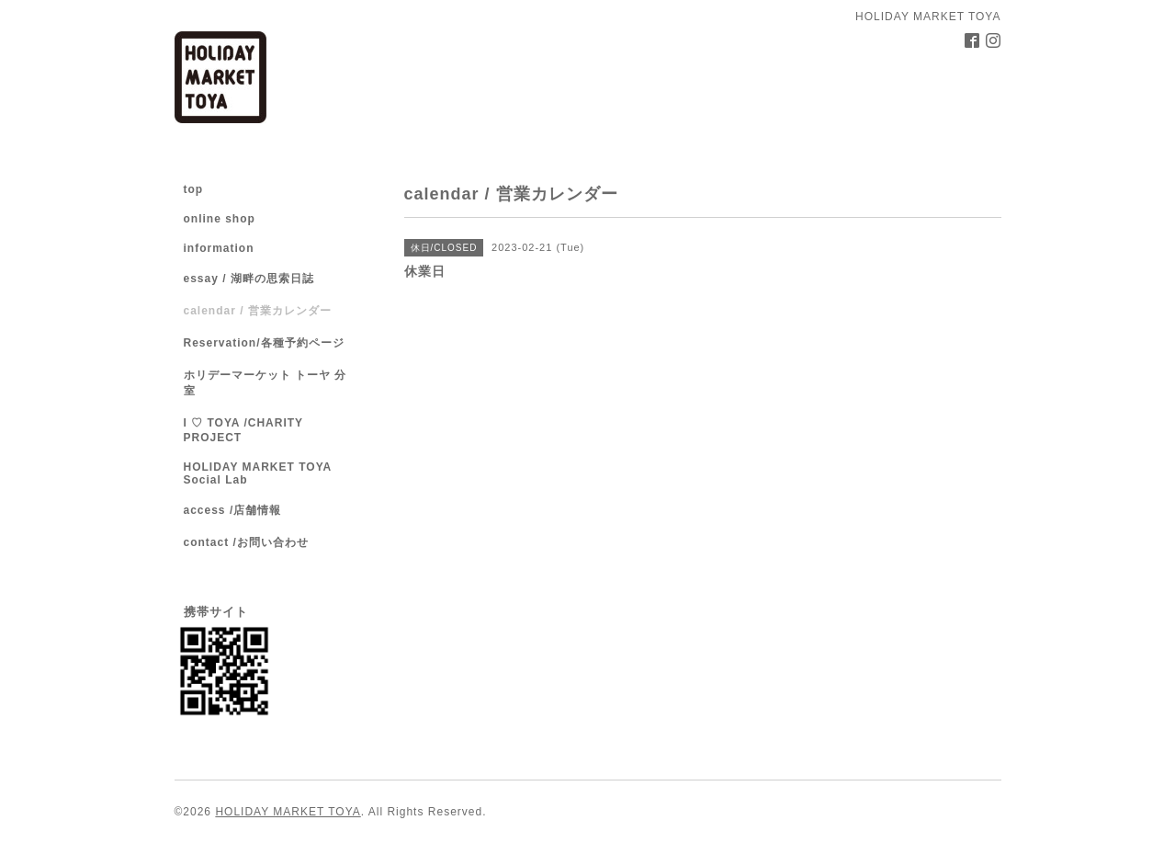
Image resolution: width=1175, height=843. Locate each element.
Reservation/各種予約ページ (264, 342)
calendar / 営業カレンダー (258, 310)
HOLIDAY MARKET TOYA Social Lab (258, 473)
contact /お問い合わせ (246, 542)
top (194, 189)
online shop (219, 218)
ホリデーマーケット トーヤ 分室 (265, 383)
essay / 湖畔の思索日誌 (249, 278)
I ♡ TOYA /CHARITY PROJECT (243, 430)
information (219, 248)
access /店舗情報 (233, 510)
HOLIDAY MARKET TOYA (287, 811)
